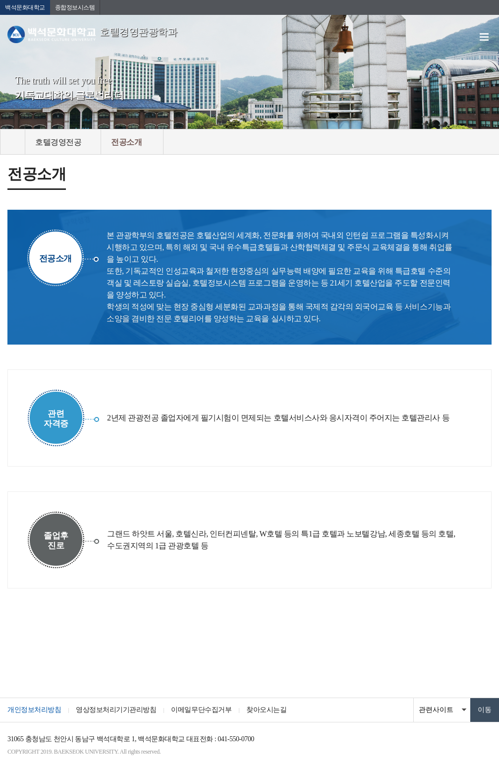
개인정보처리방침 (34, 709)
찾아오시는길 (266, 709)
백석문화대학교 (25, 7)
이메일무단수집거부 (201, 709)
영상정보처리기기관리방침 (116, 709)
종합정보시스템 (75, 7)
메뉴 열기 (484, 37)
